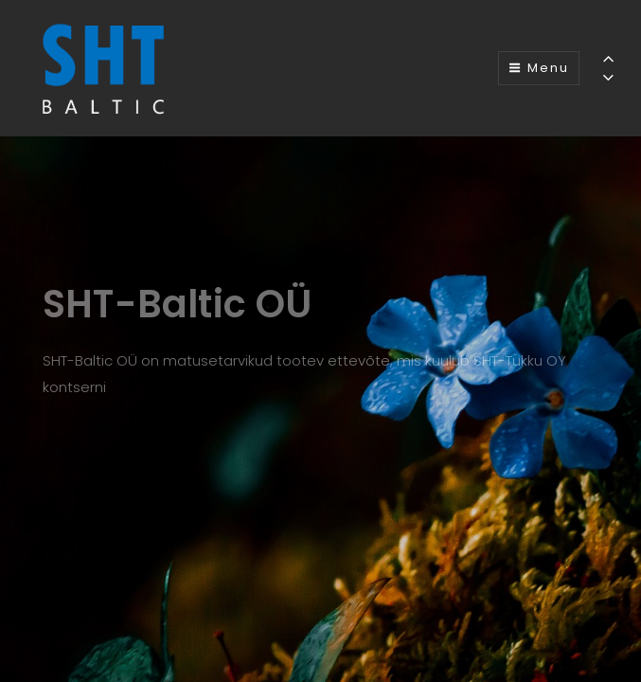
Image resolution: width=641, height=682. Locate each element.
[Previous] (608, 58)
